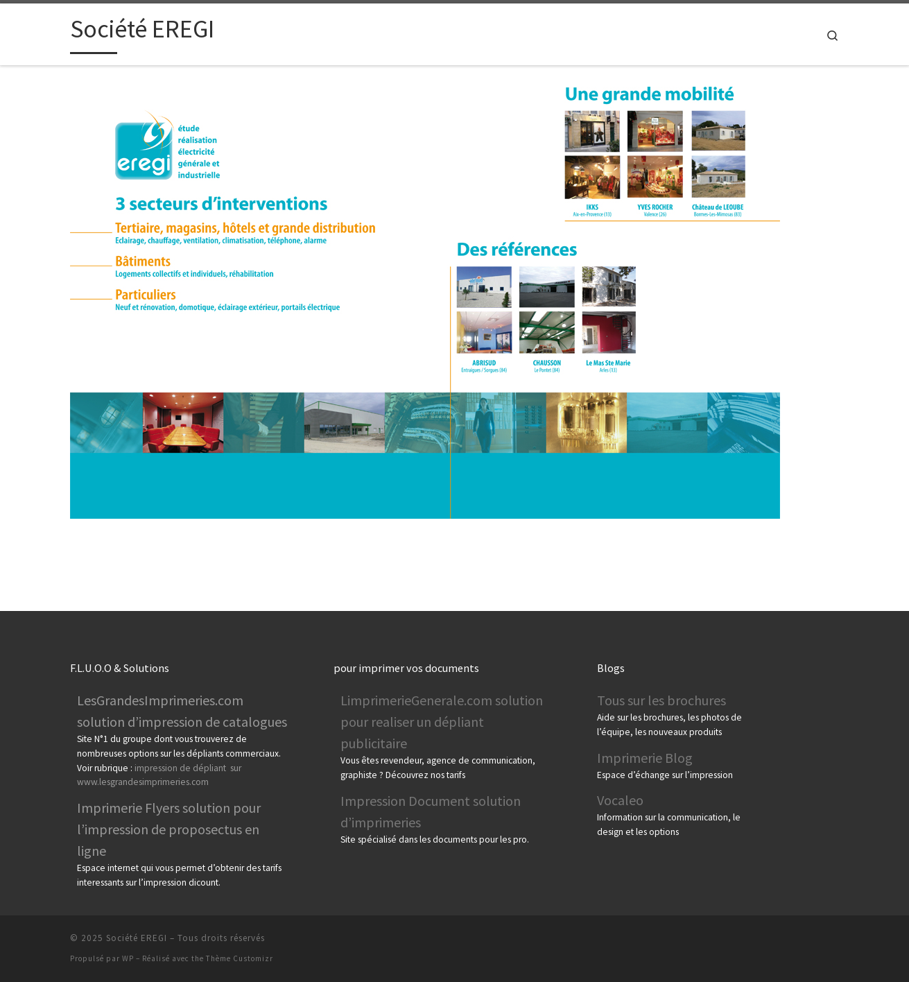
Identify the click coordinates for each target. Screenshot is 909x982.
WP (128, 958)
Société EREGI (136, 938)
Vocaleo (620, 800)
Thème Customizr (239, 958)
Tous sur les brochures (661, 700)
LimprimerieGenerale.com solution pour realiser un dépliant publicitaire (441, 721)
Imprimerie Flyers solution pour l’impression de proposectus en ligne (169, 829)
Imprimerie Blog (645, 757)
